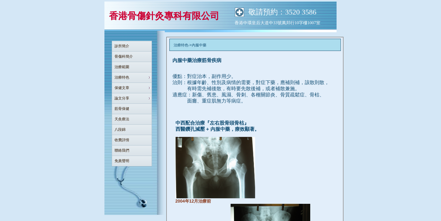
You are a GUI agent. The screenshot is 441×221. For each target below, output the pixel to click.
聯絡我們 (122, 150)
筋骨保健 (122, 109)
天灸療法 (122, 119)
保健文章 (122, 88)
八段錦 (120, 129)
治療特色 (122, 77)
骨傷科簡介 (124, 56)
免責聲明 (122, 161)
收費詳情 (122, 140)
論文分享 (122, 98)
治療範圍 (122, 67)
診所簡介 (122, 46)
